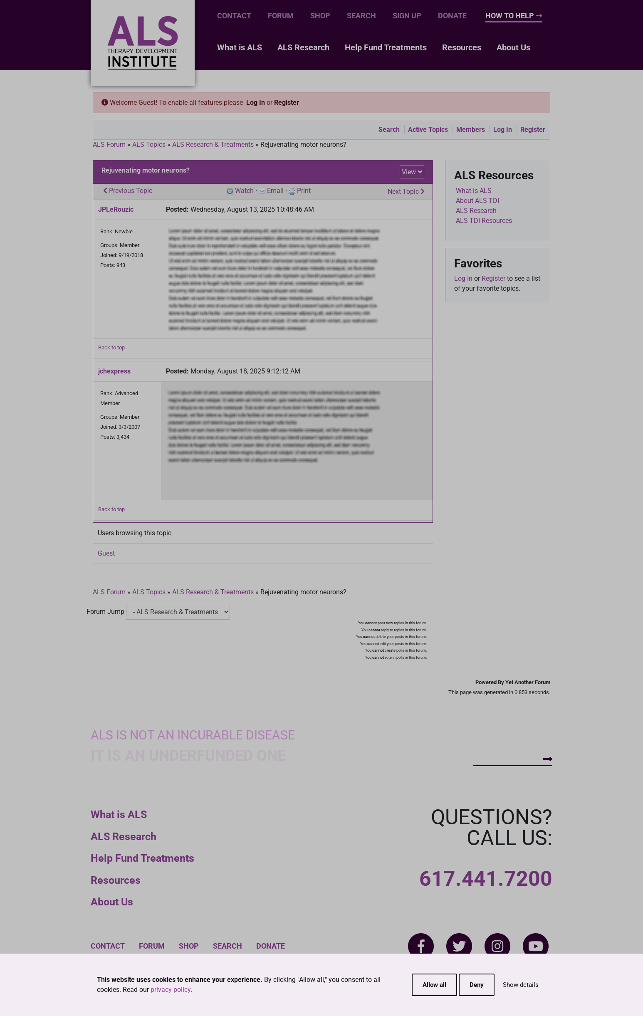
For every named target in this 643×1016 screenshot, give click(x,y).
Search (361, 15)
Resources (461, 47)
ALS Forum (110, 144)
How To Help (513, 15)
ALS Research (303, 47)
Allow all (434, 985)
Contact (234, 15)
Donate (452, 15)
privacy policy (170, 990)
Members (470, 129)
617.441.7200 (485, 879)
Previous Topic (127, 191)
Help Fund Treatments (386, 47)
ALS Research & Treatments (213, 144)
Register (286, 102)
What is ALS (239, 47)
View (409, 172)
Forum (281, 15)
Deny (477, 985)
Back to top (111, 347)
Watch (244, 191)
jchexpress (114, 371)
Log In (255, 102)
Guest (106, 553)
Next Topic (406, 191)
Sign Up (407, 15)
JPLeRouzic (116, 209)
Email (275, 191)
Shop (320, 15)
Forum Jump (105, 612)
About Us (513, 47)
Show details (521, 985)
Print (304, 191)
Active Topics (428, 129)
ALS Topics (149, 144)
